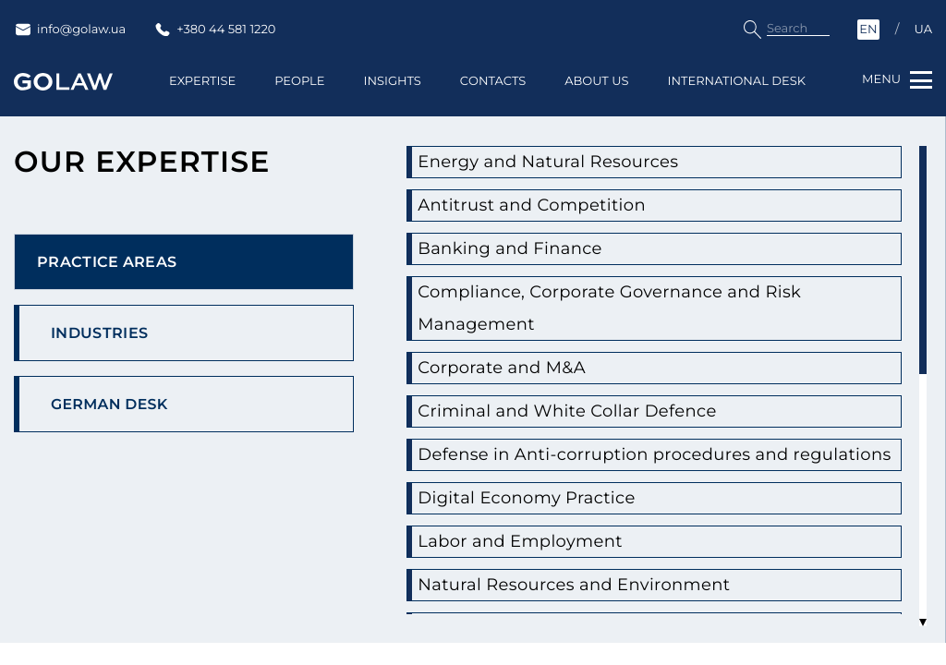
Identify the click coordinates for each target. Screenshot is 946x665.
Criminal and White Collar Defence (592, 413)
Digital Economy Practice (545, 532)
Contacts (493, 97)
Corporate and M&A (516, 369)
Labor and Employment (537, 575)
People (299, 97)
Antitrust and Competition (551, 207)
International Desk (737, 97)
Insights (391, 97)
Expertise (202, 97)
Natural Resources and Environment (600, 619)
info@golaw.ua (70, 29)
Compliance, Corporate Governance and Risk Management (642, 310)
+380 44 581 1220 (214, 29)
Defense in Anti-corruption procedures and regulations (634, 473)
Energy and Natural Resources (570, 163)
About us (596, 97)
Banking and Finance (525, 250)
